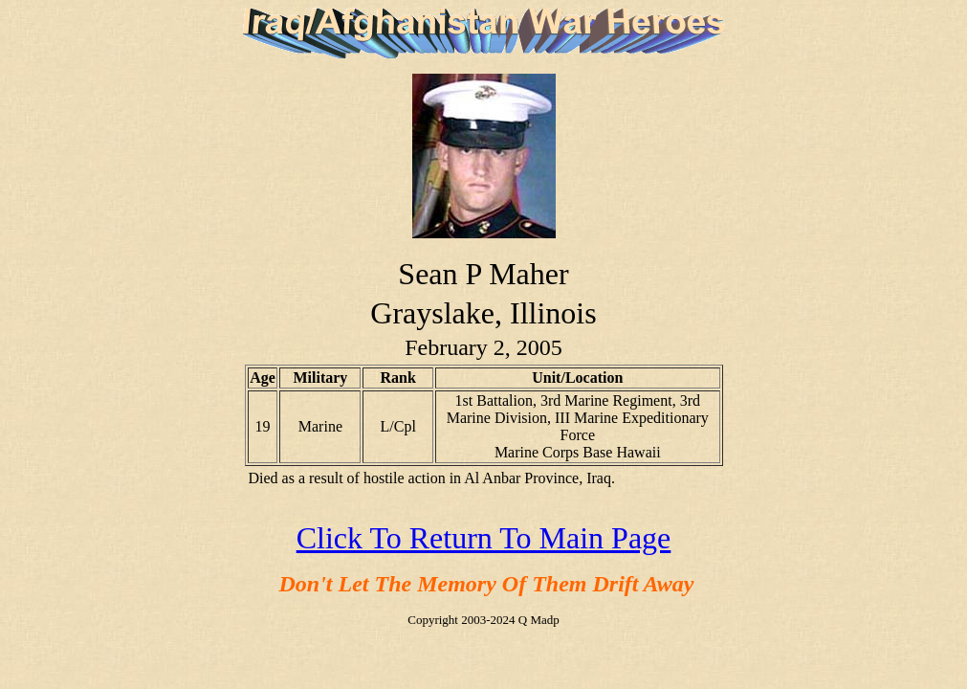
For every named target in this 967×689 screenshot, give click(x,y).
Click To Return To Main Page (484, 538)
